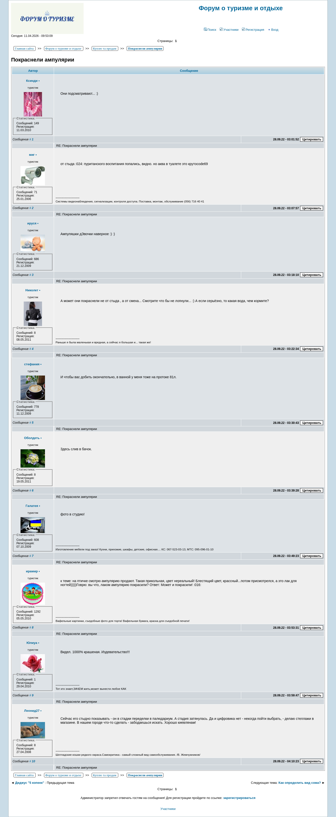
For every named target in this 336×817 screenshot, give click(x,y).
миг (32, 155)
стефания (32, 364)
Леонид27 (32, 710)
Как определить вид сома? (300, 783)
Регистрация (253, 29)
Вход (273, 29)
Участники (229, 29)
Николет (31, 290)
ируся (31, 223)
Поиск (210, 29)
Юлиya (31, 643)
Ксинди (32, 81)
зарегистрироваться (239, 798)
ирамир (32, 571)
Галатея (32, 506)
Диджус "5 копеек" (29, 783)
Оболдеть (32, 438)
